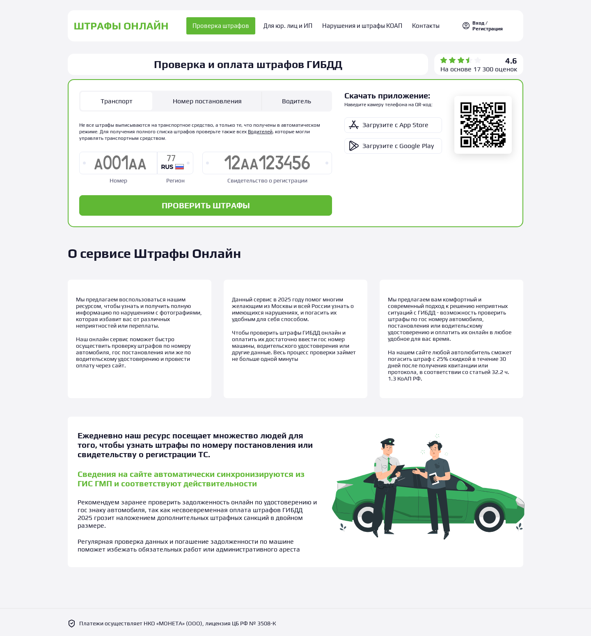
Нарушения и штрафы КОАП (362, 24)
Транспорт (117, 99)
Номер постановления (207, 99)
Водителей (260, 129)
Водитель (296, 99)
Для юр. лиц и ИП (291, 24)
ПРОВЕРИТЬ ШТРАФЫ (206, 202)
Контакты (422, 24)
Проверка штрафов (226, 24)
